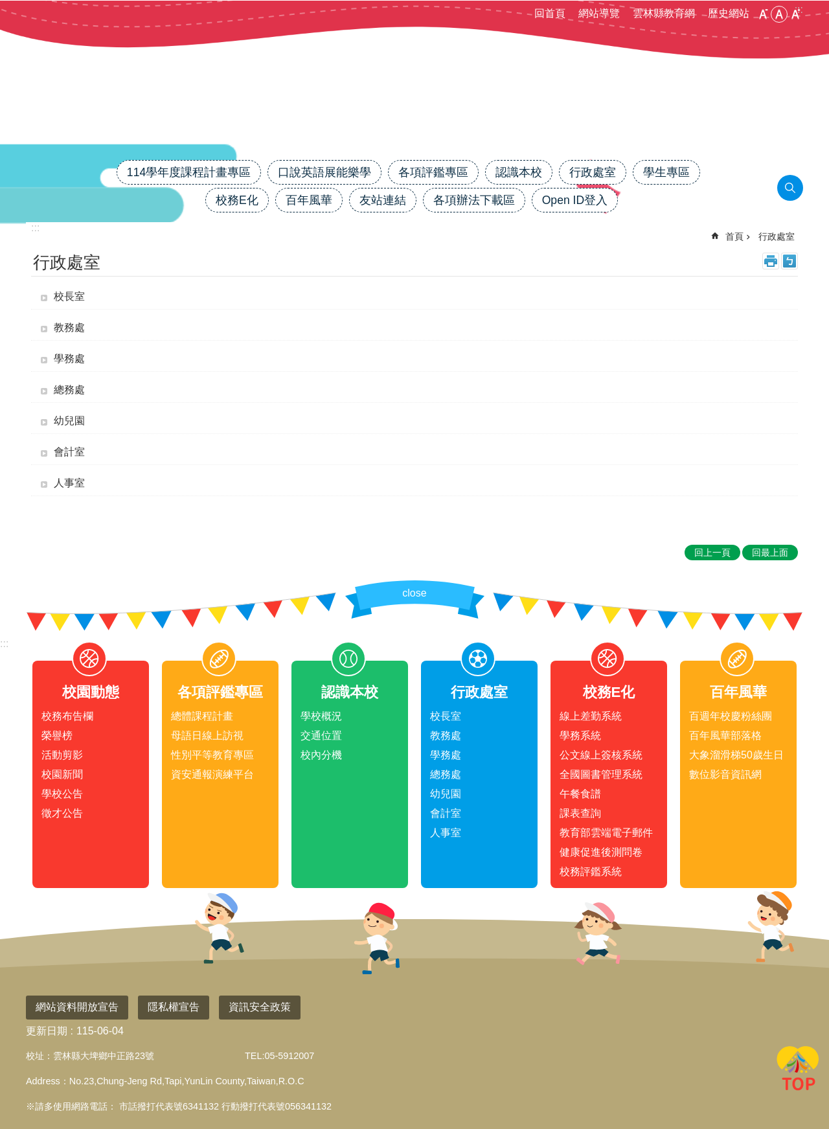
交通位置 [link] (321, 735)
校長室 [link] (69, 296)
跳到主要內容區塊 (6, 6)
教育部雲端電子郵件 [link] (606, 832)
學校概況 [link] (321, 716)
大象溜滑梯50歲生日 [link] (736, 754)
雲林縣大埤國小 (414, 115)
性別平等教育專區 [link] (212, 754)
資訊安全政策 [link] (260, 1006)
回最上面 (798, 1071)
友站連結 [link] (382, 200)
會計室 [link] (69, 451)
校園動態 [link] (90, 692)
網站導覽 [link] (599, 13)
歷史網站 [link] (728, 13)
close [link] (414, 593)
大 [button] (795, 14)
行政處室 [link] (592, 172)
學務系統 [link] (580, 735)
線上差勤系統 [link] (591, 716)
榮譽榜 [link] (57, 735)
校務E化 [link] (237, 200)
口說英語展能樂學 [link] (324, 172)
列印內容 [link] (770, 261)
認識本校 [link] (518, 172)
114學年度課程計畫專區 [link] (189, 172)
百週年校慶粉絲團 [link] (730, 716)
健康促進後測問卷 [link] (601, 852)
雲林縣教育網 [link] (664, 13)
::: (4, 643)
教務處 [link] (69, 327)
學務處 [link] (69, 358)
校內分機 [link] (321, 754)
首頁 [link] (734, 236)
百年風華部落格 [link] (725, 735)
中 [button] (779, 14)
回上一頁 (712, 552)
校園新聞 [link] (62, 774)
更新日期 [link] (46, 1030)
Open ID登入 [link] (575, 200)
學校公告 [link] (62, 793)
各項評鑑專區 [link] (433, 172)
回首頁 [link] (549, 13)
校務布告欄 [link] (67, 716)
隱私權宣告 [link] (173, 1006)
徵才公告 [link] (62, 813)
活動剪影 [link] (62, 754)
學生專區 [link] (666, 172)
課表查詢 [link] (580, 813)
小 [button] (763, 14)
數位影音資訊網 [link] (725, 774)
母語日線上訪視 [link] (207, 735)
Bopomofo (789, 261)
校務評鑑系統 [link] (591, 871)
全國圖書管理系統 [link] (601, 774)
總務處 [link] (69, 389)
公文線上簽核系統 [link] (601, 754)
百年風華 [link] (309, 200)
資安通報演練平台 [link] (212, 774)
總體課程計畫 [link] (202, 716)
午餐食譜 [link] (580, 793)
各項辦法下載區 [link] (474, 200)
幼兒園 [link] (69, 420)
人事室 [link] (69, 482)
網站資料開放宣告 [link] (77, 1006)
